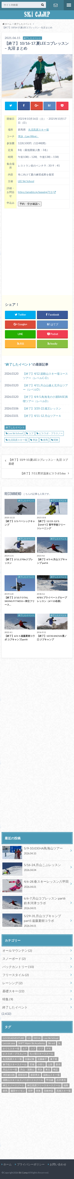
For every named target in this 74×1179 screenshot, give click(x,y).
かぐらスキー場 (11, 1048)
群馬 (45, 439)
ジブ (40, 1048)
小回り (41, 1064)
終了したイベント (18, 364)
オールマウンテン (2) (17, 950)
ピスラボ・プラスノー (51, 433)
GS (28, 1038)
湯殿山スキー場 (51, 1074)
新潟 (58, 1064)
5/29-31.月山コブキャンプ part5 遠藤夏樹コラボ (35, 921)
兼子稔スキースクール (14, 1064)
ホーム (7, 1164)
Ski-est (51, 1043)
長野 (30, 1090)
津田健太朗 (9, 1074)
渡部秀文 (35, 1074)
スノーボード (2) (14, 958)
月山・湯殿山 (27, 1069)
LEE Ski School (26, 181)
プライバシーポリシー (31, 1164)
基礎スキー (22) (13, 991)
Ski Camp (23, 1172)
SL (59, 1043)
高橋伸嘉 (48, 1090)
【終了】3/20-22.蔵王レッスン (42, 408)
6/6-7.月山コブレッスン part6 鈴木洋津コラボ (35, 903)
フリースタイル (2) (15, 975)
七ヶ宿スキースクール (41, 1053)
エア (24, 1048)
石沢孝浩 (61, 1080)
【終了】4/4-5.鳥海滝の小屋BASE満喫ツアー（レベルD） (45, 399)
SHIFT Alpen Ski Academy (31, 1043)
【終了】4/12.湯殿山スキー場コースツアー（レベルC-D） (45, 376)
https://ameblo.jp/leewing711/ (35, 192)
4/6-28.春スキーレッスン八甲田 (35, 884)
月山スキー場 (10, 1069)
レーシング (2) (12, 983)
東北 (47, 1069)
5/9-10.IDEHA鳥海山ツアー (35, 851)
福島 (66, 1085)
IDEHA (37, 1038)
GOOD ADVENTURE (13, 1038)
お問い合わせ (56, 5)
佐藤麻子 (42, 1059)
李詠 (35, 439)
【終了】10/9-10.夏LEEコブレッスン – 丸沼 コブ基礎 (38, 461)
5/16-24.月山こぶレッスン (35, 868)
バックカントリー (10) (18, 967)
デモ (48, 1048)
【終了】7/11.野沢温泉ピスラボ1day (43, 473)
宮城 (32, 1064)
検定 (55, 1069)
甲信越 (49, 1080)
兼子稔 (53, 1059)
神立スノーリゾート (13, 1085)
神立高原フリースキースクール (43, 1085)
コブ (31, 433)
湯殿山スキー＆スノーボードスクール (23, 1080)
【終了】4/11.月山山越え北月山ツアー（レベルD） (45, 387)
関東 (55, 439)
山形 (50, 1064)
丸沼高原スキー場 (38, 129)
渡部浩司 (22, 1074)
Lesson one (9, 1043)
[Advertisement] (37, 250)
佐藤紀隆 (29, 1059)
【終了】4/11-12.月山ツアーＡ (42, 415)
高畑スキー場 (63, 1090)
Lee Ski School (15, 433)
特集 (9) (7, 999)
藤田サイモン (18, 1090)
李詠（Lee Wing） (28, 136)
